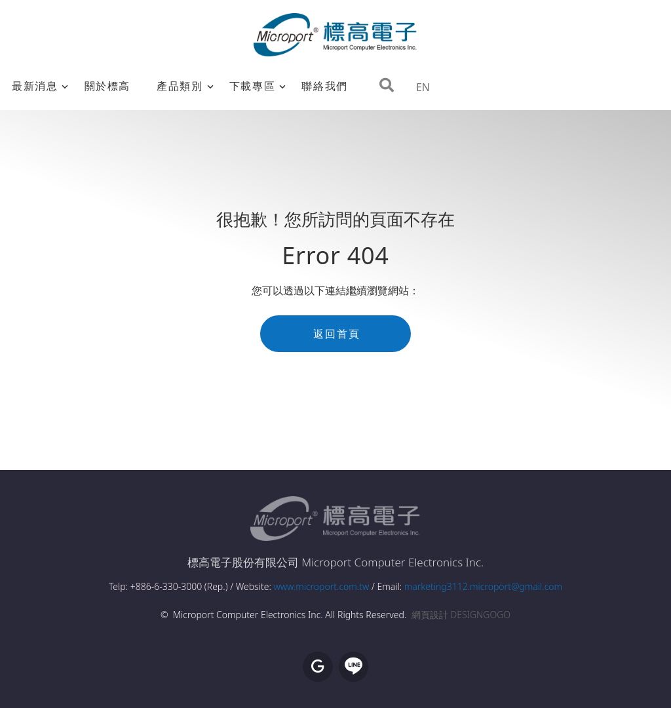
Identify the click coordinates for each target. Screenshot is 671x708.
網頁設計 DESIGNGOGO (461, 614)
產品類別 (179, 86)
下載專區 (252, 86)
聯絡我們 (324, 86)
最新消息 (35, 86)
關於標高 (107, 86)
